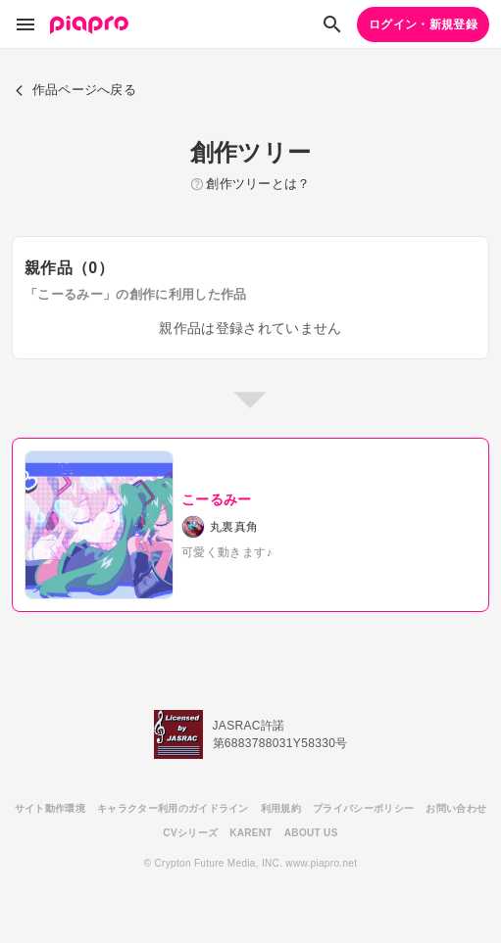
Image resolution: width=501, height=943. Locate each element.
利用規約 (281, 808)
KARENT (251, 832)
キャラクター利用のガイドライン (173, 808)
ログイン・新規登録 (423, 24)
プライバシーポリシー (363, 808)
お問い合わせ (456, 808)
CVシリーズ (190, 832)
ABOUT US (311, 832)
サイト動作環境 (50, 808)
